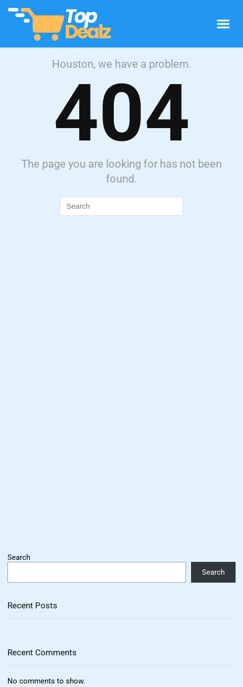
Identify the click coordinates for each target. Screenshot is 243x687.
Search (18, 557)
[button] (223, 23)
